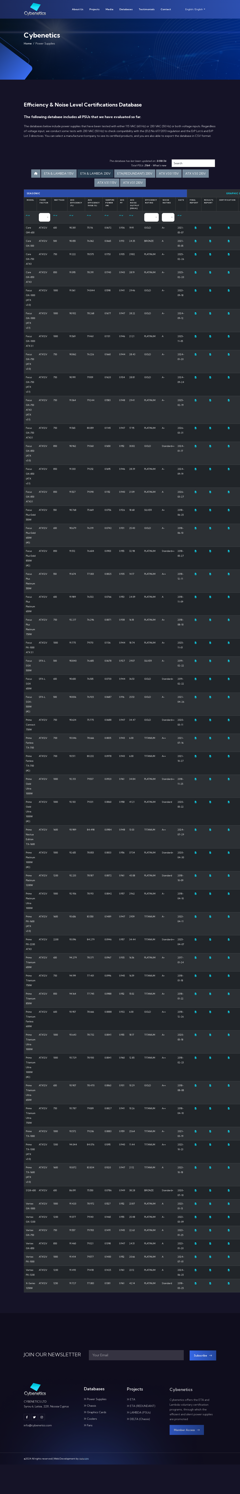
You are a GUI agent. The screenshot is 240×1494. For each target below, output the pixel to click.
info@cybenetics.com (38, 1428)
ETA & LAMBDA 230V (95, 173)
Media (109, 9)
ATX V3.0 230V (195, 173)
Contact (166, 9)
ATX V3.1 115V (106, 182)
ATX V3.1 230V (133, 182)
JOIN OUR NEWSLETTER (52, 1354)
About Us (77, 9)
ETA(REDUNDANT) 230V (134, 173)
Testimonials (147, 9)
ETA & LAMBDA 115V (59, 173)
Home (28, 45)
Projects (94, 9)
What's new (159, 165)
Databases (126, 9)
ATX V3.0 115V (169, 173)
